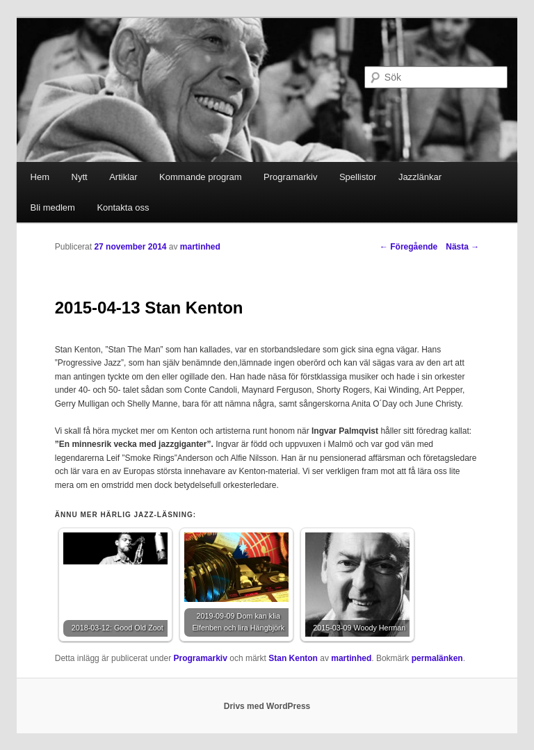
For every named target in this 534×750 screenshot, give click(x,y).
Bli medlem (53, 207)
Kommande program (200, 177)
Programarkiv (290, 177)
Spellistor (357, 177)
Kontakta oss (123, 207)
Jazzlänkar (420, 177)
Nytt (80, 177)
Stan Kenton (293, 658)
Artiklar (123, 177)
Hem (40, 177)
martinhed (200, 247)
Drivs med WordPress (267, 706)
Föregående (408, 247)
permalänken (437, 658)
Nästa (462, 247)
